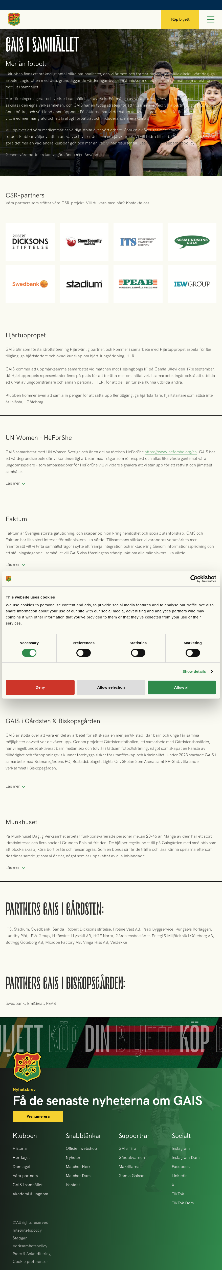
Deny (40, 687)
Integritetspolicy (27, 1230)
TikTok (178, 1194)
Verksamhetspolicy (30, 1246)
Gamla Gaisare (132, 1175)
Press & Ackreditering (32, 1253)
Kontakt (73, 1184)
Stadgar (20, 1238)
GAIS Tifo (127, 1148)
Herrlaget (21, 1157)
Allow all (181, 687)
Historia (20, 1148)
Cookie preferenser (30, 1261)
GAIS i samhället (27, 1184)
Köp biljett (180, 19)
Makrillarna (129, 1166)
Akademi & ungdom (30, 1194)
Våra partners (25, 1175)
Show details (194, 671)
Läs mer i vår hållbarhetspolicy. (167, 143)
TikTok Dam (183, 1203)
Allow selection (111, 687)
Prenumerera (38, 1116)
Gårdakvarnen (132, 1157)
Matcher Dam (78, 1175)
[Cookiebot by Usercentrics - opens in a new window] (194, 579)
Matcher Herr (78, 1166)
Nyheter (73, 1157)
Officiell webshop (81, 1148)
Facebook (181, 1166)
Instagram (181, 1148)
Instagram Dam (186, 1157)
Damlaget (21, 1166)
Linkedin (180, 1175)
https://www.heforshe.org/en (171, 462)
